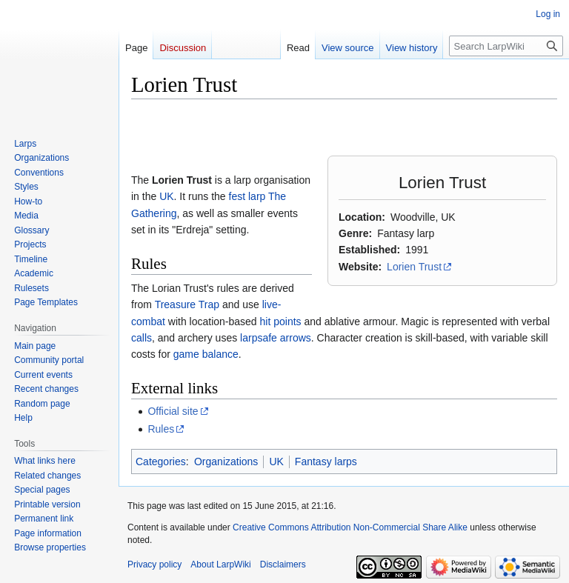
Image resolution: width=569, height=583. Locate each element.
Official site (172, 411)
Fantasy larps (326, 461)
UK (166, 196)
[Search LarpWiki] (506, 46)
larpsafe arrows (275, 338)
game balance (206, 354)
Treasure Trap (187, 304)
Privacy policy (154, 564)
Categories (161, 461)
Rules (160, 429)
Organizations (226, 461)
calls (141, 338)
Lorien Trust (414, 267)
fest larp (247, 196)
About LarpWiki (220, 564)
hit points (281, 321)
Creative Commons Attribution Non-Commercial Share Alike (350, 527)
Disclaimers (283, 564)
